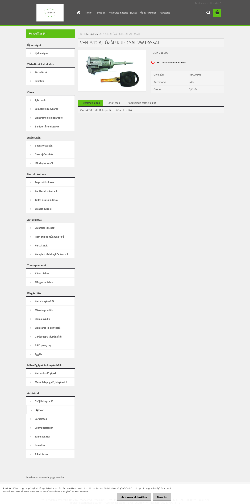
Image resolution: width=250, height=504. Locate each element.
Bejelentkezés (201, 3)
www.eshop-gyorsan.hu (51, 477)
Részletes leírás (91, 103)
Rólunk (88, 12)
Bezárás (161, 497)
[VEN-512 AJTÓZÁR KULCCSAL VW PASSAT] (112, 52)
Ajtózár (94, 34)
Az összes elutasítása (134, 497)
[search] (208, 13)
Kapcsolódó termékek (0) (142, 103)
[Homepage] (78, 13)
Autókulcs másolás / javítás (123, 12)
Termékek (100, 12)
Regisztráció (215, 3)
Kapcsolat (165, 12)
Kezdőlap (84, 34)
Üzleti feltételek (148, 12)
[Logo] (50, 12)
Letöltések (114, 103)
